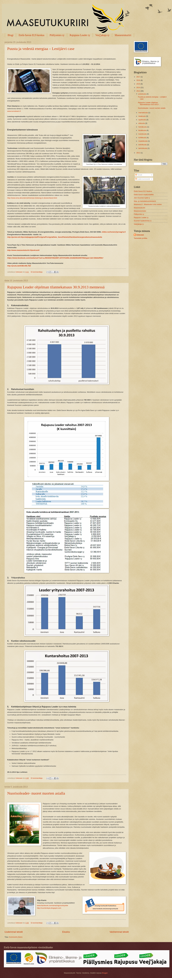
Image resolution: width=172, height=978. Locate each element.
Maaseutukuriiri (123, 35)
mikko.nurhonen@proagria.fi (114, 232)
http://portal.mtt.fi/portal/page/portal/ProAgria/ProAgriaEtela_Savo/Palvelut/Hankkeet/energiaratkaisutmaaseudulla (54, 237)
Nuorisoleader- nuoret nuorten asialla (36, 793)
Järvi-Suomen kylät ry (142, 198)
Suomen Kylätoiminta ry (142, 221)
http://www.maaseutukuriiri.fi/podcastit (23, 250)
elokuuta (141, 123)
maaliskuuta (143, 141)
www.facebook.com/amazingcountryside (52, 905)
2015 (138, 84)
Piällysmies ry (57, 35)
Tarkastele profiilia (140, 238)
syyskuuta (142, 120)
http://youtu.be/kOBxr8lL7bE (19, 266)
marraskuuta (143, 113)
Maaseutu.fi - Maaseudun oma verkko (148, 204)
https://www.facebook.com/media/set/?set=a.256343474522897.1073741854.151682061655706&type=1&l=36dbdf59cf (55, 258)
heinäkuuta (142, 127)
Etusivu (66, 932)
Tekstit (138, 175)
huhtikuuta (142, 138)
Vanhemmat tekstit (119, 932)
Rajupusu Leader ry (80, 35)
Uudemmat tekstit (14, 932)
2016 (138, 80)
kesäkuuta (142, 130)
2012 (138, 153)
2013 (138, 91)
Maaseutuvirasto (140, 211)
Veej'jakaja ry (102, 35)
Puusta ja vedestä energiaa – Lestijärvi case (40, 48)
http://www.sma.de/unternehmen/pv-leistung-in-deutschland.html (32, 198)
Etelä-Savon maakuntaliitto (144, 195)
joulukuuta (142, 94)
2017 (138, 77)
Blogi (10, 35)
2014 (138, 87)
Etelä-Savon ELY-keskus (31, 35)
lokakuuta (142, 116)
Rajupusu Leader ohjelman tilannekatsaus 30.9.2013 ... (149, 103)
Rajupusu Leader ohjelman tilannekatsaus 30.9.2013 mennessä (55, 287)
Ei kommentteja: (37, 272)
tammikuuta (142, 148)
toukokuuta (142, 134)
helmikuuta (142, 145)
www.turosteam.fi (14, 111)
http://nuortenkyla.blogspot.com (49, 908)
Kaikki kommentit (142, 179)
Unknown (140, 235)
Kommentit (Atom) (16, 937)
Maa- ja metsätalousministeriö (145, 201)
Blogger (105, 973)
